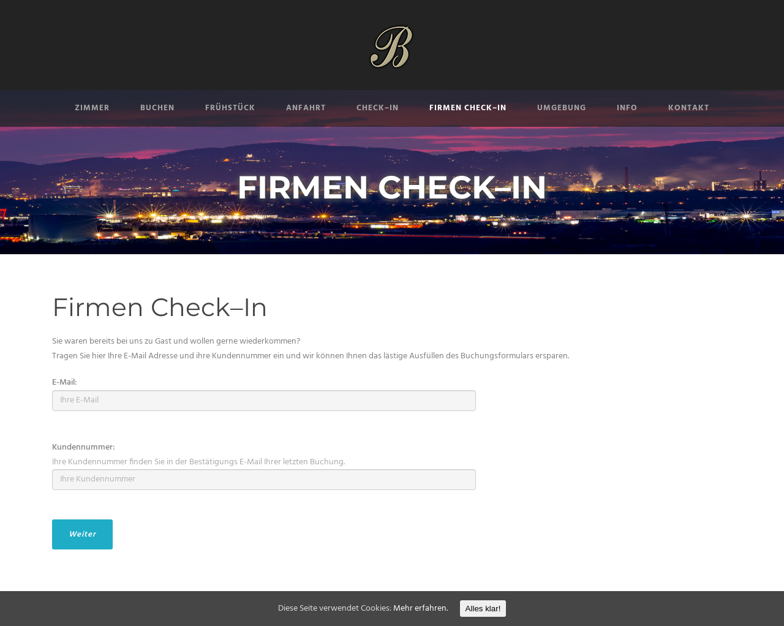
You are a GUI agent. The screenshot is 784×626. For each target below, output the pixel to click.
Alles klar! (483, 608)
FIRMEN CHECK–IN (468, 108)
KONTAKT (688, 108)
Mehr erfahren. (420, 608)
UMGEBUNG (561, 108)
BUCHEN (157, 108)
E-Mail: (64, 382)
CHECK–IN (377, 108)
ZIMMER (92, 108)
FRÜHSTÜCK (230, 108)
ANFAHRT (306, 108)
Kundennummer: (83, 447)
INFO (627, 108)
